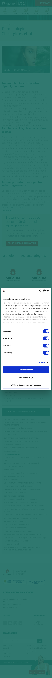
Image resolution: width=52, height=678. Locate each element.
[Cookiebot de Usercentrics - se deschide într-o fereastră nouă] (39, 291)
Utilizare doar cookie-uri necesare (26, 385)
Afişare (42, 362)
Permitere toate (26, 370)
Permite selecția (26, 377)
